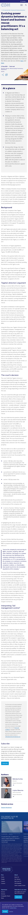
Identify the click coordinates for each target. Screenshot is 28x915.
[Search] (26, 5)
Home (2, 877)
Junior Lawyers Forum (19, 885)
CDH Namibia (17, 883)
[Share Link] (3, 75)
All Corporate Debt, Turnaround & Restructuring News (13, 10)
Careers (3, 881)
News (2, 898)
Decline (11, 911)
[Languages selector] (23, 1)
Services (3, 894)
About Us (16, 877)
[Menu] (22, 5)
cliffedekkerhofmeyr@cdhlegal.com (12, 736)
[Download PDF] (6, 75)
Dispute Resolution (6, 807)
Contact (3, 883)
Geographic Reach (5, 896)
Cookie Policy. (13, 908)
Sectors (3, 891)
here (21, 61)
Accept (5, 911)
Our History (17, 879)
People (3, 879)
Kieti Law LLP (17, 881)
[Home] (5, 5)
